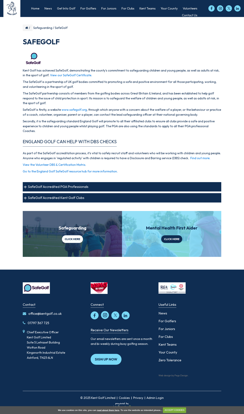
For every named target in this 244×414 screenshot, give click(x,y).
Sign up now (106, 359)
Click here (72, 239)
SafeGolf (61, 28)
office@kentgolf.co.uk (42, 313)
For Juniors (166, 329)
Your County (167, 352)
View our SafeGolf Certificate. (71, 75)
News (162, 313)
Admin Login (155, 398)
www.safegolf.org (74, 110)
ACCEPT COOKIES (174, 410)
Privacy (138, 398)
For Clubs (165, 336)
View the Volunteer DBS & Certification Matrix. (54, 165)
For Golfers (167, 321)
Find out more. (200, 158)
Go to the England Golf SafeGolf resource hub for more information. (70, 171)
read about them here (108, 410)
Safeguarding (42, 28)
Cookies (124, 398)
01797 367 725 (36, 323)
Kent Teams (167, 344)
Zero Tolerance (169, 360)
